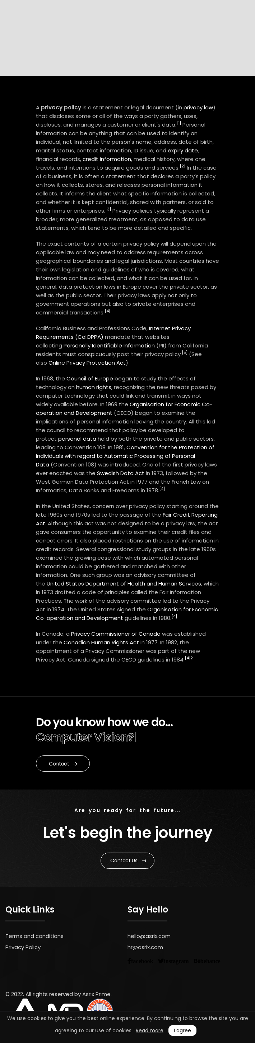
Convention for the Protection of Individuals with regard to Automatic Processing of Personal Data (125, 456)
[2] (182, 166)
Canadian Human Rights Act (101, 642)
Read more (149, 1030)
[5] (184, 352)
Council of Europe (89, 378)
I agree (182, 1030)
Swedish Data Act (120, 473)
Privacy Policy (23, 947)
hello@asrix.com (149, 936)
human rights (93, 387)
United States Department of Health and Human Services (124, 583)
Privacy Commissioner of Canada (116, 633)
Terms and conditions (34, 936)
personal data (77, 438)
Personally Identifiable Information (109, 345)
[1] (178, 123)
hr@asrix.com (145, 947)
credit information (107, 159)
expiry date (183, 150)
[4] (107, 311)
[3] (108, 209)
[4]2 (189, 658)
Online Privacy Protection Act (87, 362)
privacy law (198, 107)
